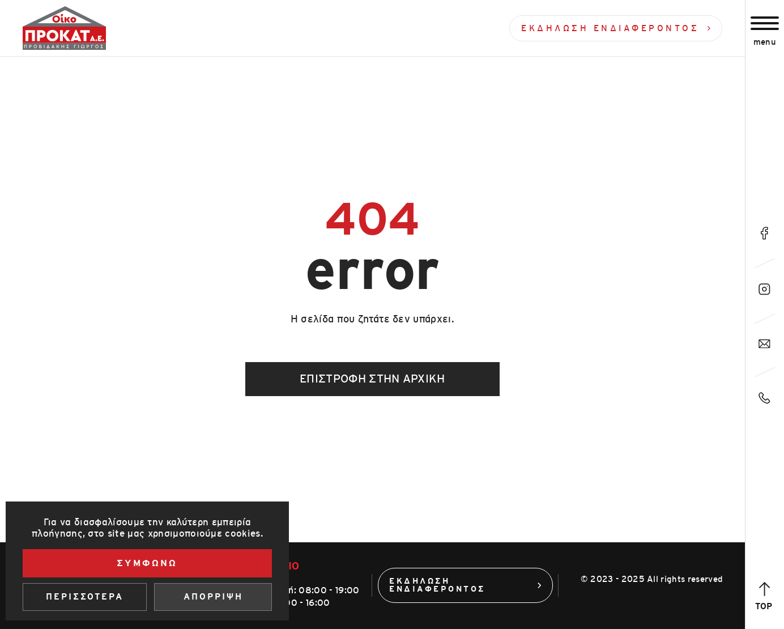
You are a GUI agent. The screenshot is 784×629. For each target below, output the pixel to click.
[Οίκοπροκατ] (64, 28)
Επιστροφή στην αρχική (372, 379)
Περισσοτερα (84, 597)
